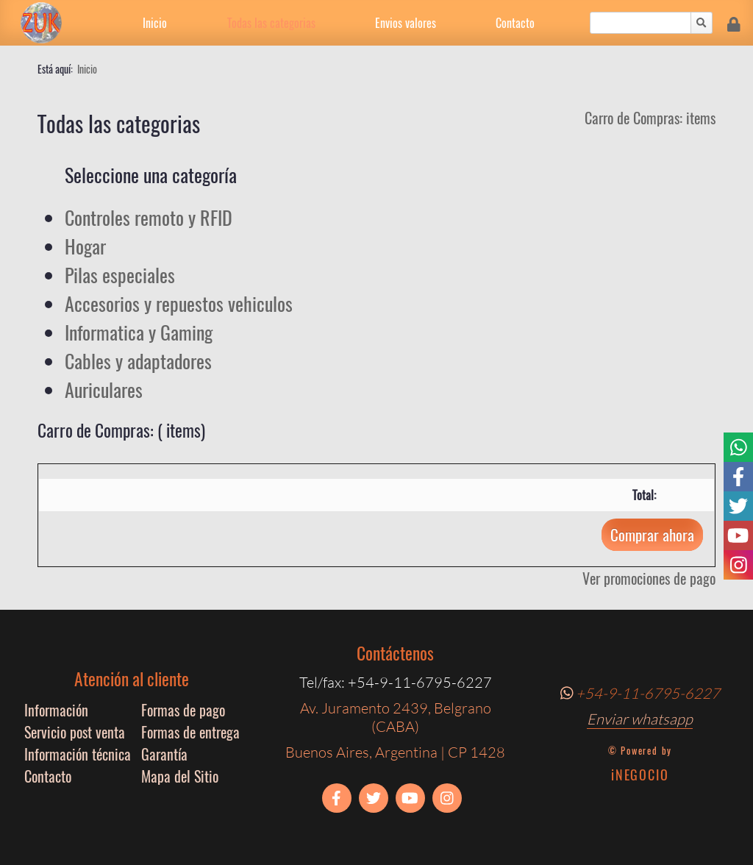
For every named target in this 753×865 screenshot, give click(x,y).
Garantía (164, 754)
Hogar (85, 246)
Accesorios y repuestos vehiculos (179, 303)
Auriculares (104, 389)
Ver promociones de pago (648, 578)
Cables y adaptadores (138, 360)
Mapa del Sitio (179, 776)
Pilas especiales (120, 274)
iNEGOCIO (639, 774)
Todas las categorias (271, 23)
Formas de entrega (190, 732)
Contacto (515, 23)
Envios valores (405, 23)
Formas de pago (183, 710)
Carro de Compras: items (650, 118)
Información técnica (77, 754)
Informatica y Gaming (139, 332)
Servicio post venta (74, 732)
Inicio (155, 23)
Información (56, 710)
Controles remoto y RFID (148, 217)
